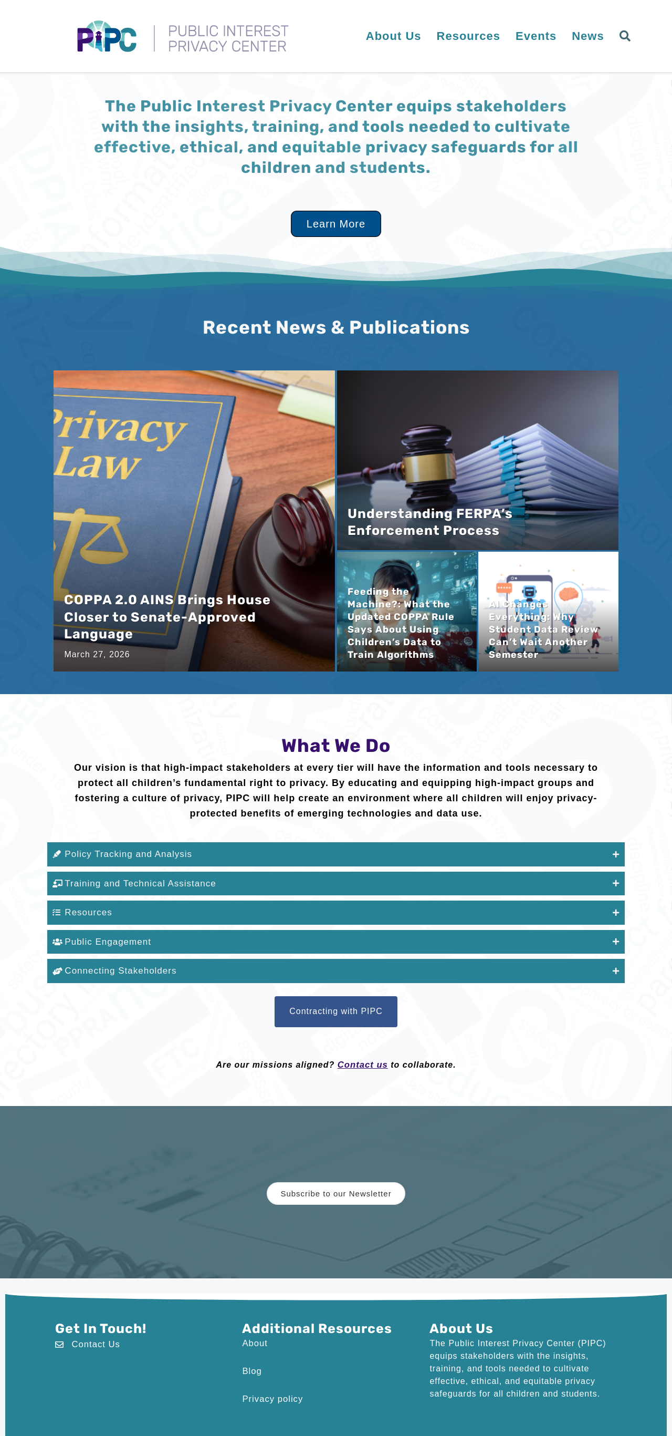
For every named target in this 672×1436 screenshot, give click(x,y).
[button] (627, 36)
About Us (394, 36)
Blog (251, 1366)
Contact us (362, 1061)
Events (536, 36)
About (254, 1339)
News (588, 36)
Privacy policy (271, 1393)
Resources (469, 36)
